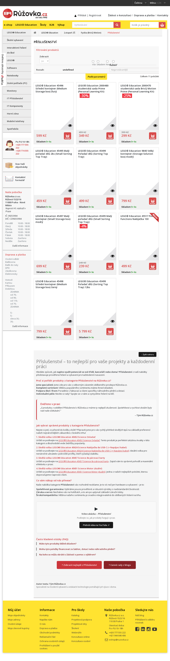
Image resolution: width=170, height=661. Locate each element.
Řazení (113, 65)
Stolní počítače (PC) (17, 83)
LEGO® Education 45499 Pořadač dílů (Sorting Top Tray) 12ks (93, 284)
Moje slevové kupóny (18, 628)
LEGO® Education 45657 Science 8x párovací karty (83, 461)
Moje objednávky (16, 615)
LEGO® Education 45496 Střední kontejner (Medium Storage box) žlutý (51, 88)
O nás (43, 623)
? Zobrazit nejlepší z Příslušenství (79, 564)
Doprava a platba (144, 15)
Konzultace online (81, 636)
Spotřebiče (12, 128)
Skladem (101, 64)
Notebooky (12, 75)
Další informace (20, 245)
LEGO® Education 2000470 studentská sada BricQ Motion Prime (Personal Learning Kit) (138, 88)
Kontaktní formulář (20, 179)
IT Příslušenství (15, 98)
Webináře (77, 632)
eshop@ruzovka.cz (118, 639)
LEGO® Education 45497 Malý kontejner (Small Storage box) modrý (53, 219)
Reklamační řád (47, 636)
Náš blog (139, 615)
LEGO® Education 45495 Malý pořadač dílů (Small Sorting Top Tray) (95, 219)
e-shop (8, 24)
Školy (43, 24)
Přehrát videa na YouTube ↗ (96, 525)
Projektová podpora (82, 619)
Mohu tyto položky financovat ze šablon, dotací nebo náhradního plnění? (77, 549)
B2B (51, 24)
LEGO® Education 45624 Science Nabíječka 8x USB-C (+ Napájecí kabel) (93, 450)
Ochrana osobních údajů (52, 641)
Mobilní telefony (15, 121)
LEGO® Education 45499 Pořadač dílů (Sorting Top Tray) (93, 153)
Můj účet (14, 610)
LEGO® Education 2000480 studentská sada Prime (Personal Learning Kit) (93, 88)
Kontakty (162, 15)
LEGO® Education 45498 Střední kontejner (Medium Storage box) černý (51, 284)
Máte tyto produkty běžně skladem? (58, 543)
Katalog (75, 615)
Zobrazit (44, 56)
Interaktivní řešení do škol (16, 50)
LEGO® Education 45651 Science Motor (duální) (81, 471)
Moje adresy (14, 619)
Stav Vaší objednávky (21, 165)
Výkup (61, 24)
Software (12, 67)
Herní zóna (13, 113)
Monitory (12, 90)
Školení (75, 628)
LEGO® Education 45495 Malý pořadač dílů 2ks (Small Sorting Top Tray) (54, 153)
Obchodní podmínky (50, 632)
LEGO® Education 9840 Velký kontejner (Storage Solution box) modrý (137, 153)
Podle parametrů (96, 76)
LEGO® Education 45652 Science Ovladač (79, 440)
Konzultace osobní (81, 641)
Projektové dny (79, 623)
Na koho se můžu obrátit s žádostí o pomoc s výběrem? (67, 554)
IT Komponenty (15, 105)
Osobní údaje (14, 623)
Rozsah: (40, 69)
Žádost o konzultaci (119, 15)
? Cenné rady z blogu (120, 564)
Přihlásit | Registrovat (89, 15)
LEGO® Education (26, 24)
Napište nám (46, 619)
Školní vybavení (15, 40)
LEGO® (11, 60)
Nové (108, 64)
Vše (94, 64)
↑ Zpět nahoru (147, 354)
